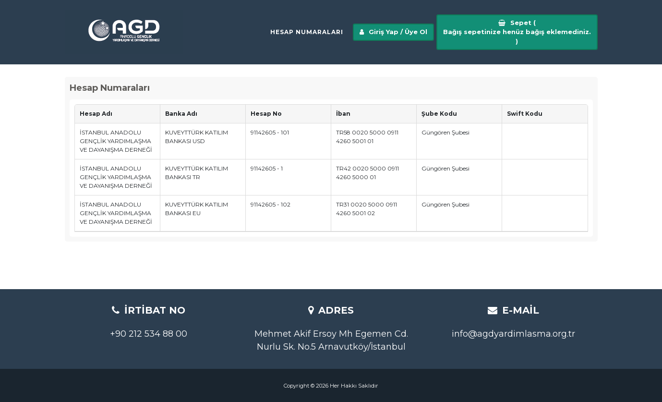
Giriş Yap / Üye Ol (393, 35)
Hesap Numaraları (306, 35)
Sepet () (517, 35)
